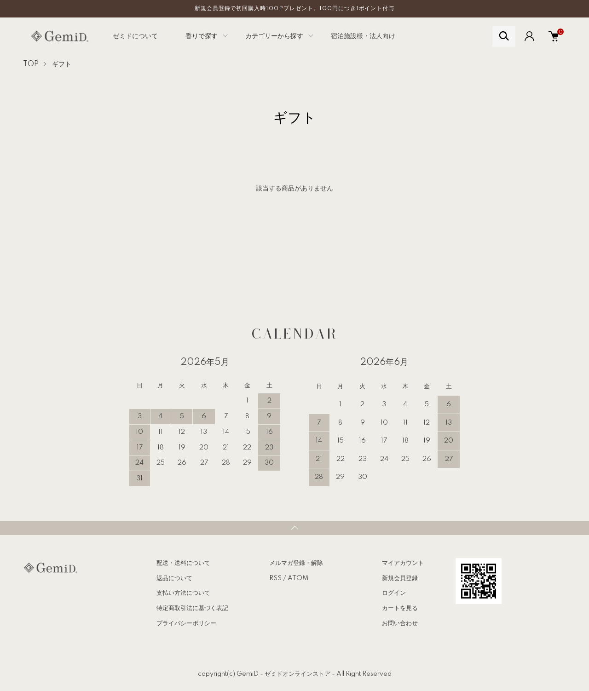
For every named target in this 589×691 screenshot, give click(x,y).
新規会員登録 (400, 578)
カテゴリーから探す (274, 36)
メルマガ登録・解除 (296, 563)
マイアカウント (403, 563)
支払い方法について (183, 593)
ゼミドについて (135, 36)
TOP (31, 64)
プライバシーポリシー (186, 623)
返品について (174, 578)
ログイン (394, 593)
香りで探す (201, 36)
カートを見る (400, 608)
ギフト (61, 64)
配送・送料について (183, 563)
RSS (275, 578)
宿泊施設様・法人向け (363, 36)
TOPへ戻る (294, 528)
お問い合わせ (400, 623)
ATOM (298, 578)
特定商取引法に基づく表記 (192, 608)
